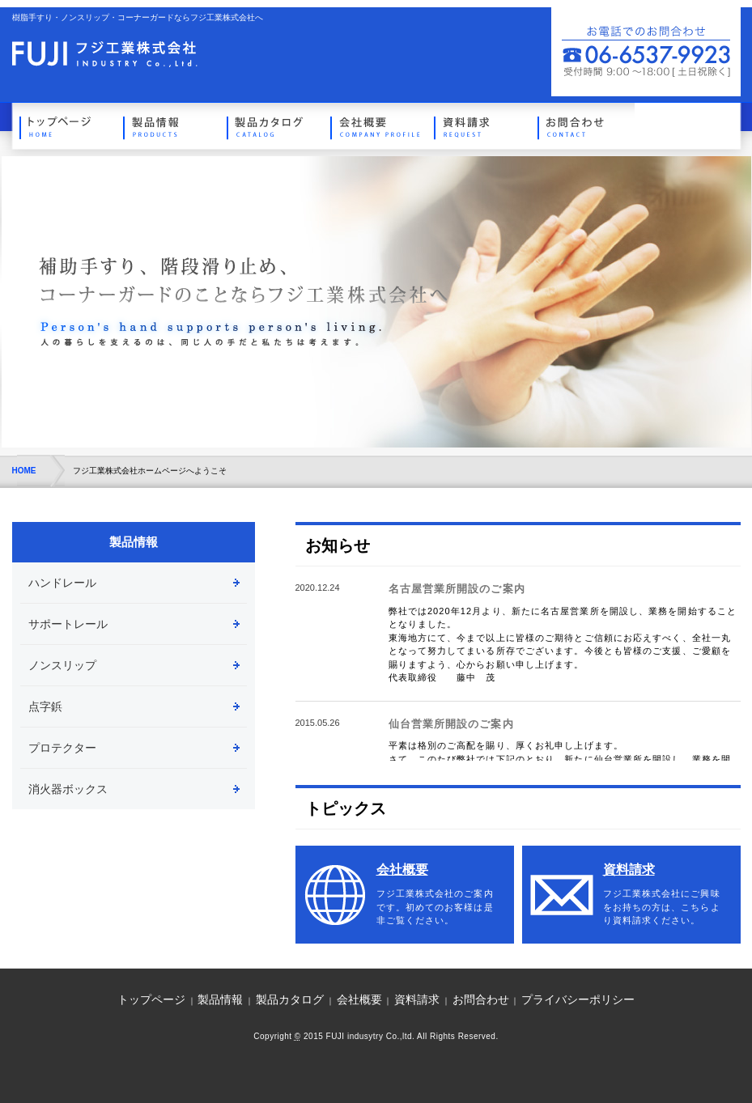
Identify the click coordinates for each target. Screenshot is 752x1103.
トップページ (65, 126)
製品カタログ (272, 126)
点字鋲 (45, 706)
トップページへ (105, 54)
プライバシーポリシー (578, 999)
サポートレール (68, 623)
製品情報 (168, 126)
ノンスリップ (62, 665)
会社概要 (375, 126)
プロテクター (62, 747)
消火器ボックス (68, 789)
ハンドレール (62, 582)
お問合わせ (583, 126)
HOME (24, 470)
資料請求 (479, 126)
